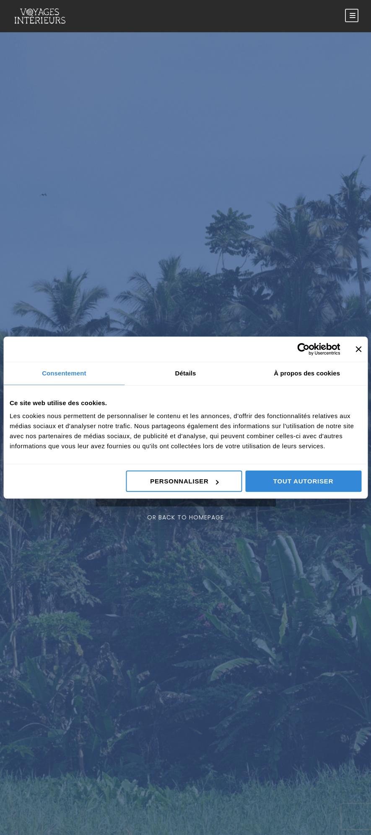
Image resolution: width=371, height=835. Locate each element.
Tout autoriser (303, 481)
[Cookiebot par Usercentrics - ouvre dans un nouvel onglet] (303, 349)
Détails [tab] (185, 373)
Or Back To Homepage (185, 517)
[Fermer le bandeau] (358, 349)
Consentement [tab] (64, 373)
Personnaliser (184, 481)
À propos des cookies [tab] (307, 373)
